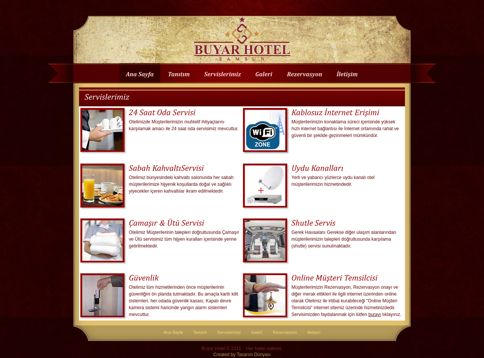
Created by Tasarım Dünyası (242, 354)
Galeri (256, 332)
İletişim (313, 332)
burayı (374, 314)
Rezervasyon (285, 332)
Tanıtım (200, 332)
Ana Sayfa (173, 332)
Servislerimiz (229, 332)
